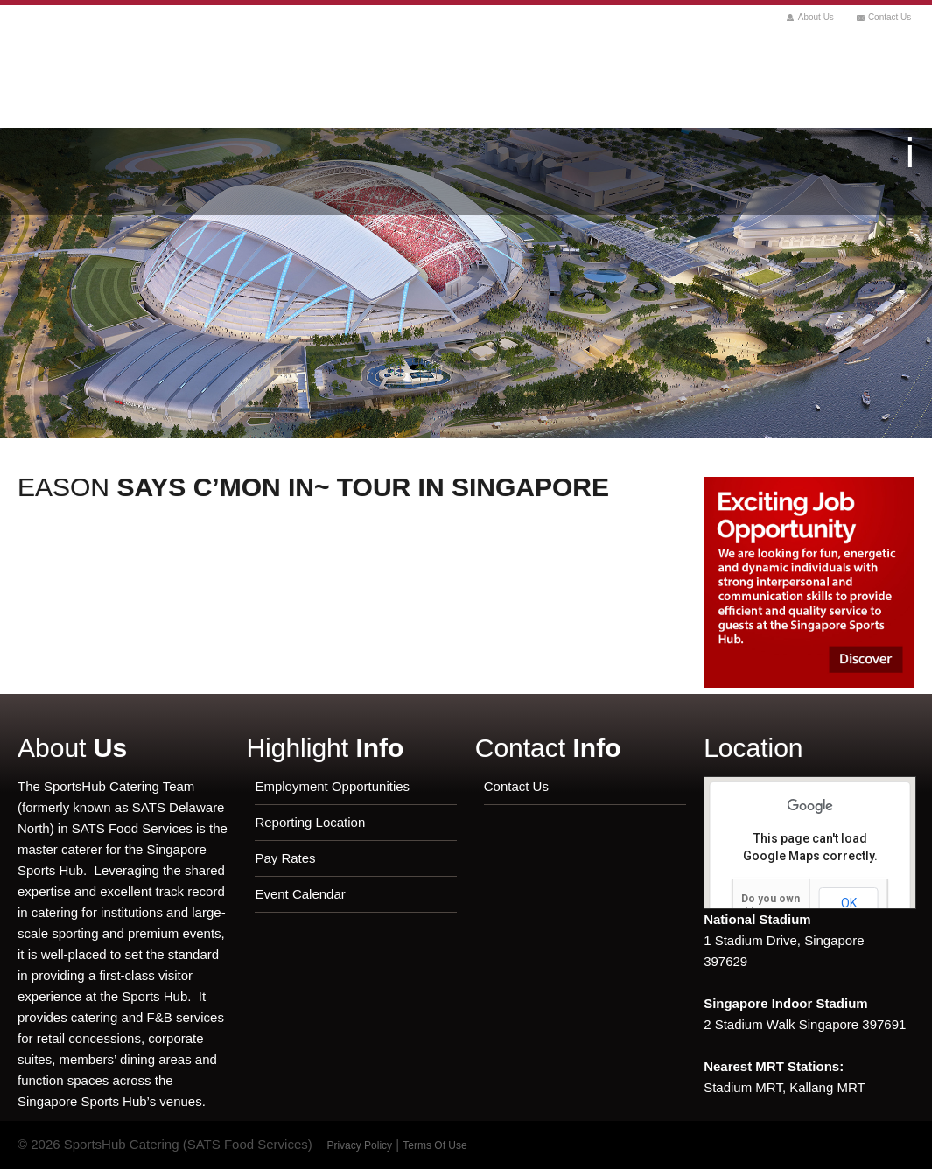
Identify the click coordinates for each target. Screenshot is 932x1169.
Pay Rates (285, 857)
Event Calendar (300, 893)
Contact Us (889, 17)
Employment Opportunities (332, 786)
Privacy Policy (359, 1145)
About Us (816, 17)
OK (849, 903)
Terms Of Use (434, 1145)
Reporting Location (310, 822)
